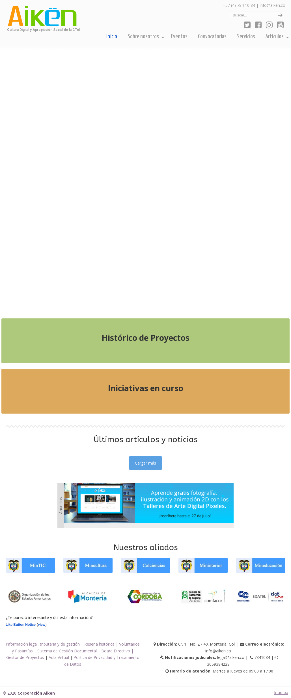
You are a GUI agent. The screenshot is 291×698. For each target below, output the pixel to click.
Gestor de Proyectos (25, 657)
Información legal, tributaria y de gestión (43, 644)
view (41, 625)
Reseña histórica (99, 644)
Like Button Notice (21, 625)
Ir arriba (281, 692)
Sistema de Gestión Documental (67, 651)
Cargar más (145, 463)
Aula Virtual (59, 657)
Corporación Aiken (41, 17)
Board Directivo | (117, 651)
